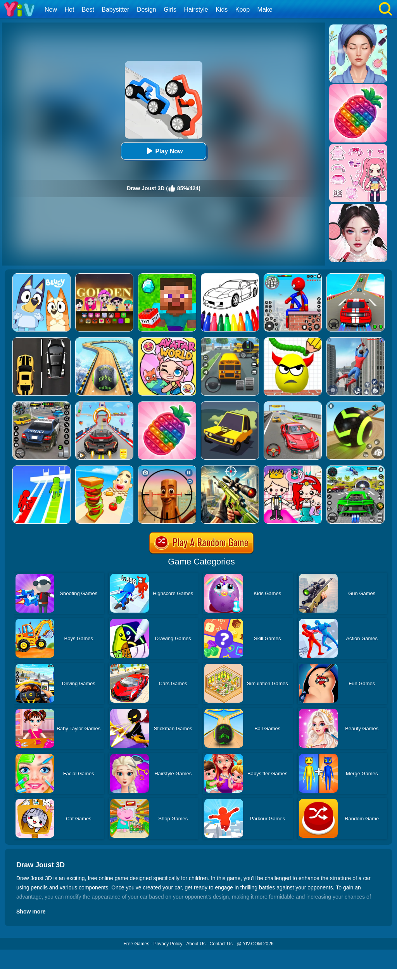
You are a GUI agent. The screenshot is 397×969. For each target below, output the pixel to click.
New (51, 9)
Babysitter (115, 9)
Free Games (136, 943)
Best (88, 9)
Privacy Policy (168, 943)
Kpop (242, 9)
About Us (195, 943)
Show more (30, 911)
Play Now (163, 151)
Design (146, 9)
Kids (222, 9)
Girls (170, 9)
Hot (69, 9)
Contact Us (221, 943)
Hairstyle (196, 9)
